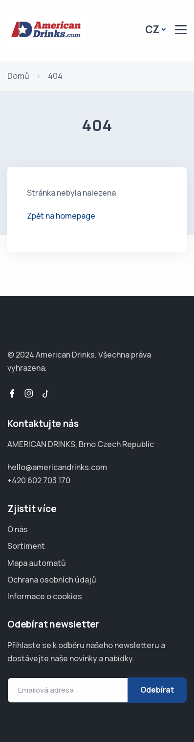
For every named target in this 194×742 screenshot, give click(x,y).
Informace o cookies (44, 596)
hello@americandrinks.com (57, 467)
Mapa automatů (36, 563)
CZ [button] (152, 29)
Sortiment (26, 545)
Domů (18, 75)
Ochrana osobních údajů (51, 579)
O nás (17, 529)
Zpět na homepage (61, 215)
